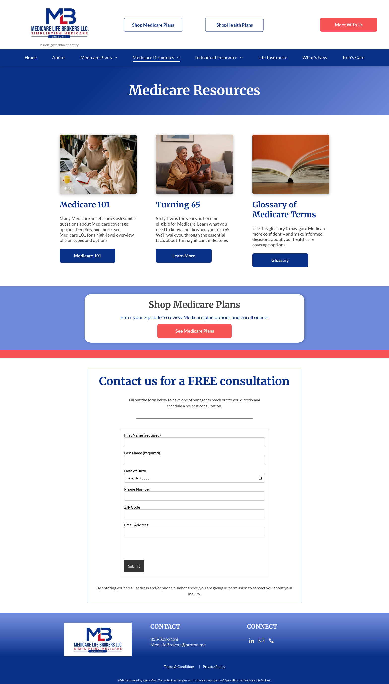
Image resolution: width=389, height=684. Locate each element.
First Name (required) (142, 435)
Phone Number (137, 489)
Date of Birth (135, 470)
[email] (261, 641)
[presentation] (153, 547)
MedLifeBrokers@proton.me (178, 644)
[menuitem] (31, 57)
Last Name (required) (142, 452)
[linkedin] (251, 641)
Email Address (136, 524)
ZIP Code (132, 507)
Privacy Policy (214, 666)
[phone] (271, 641)
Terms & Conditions (179, 666)
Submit (134, 566)
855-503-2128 (164, 639)
